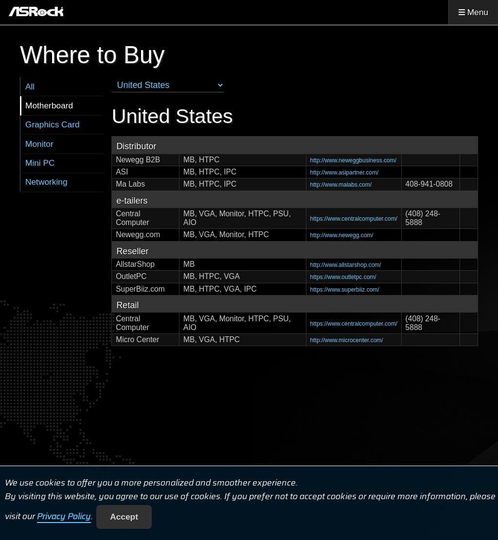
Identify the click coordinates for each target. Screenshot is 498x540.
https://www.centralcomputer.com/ (353, 218)
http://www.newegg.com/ (342, 235)
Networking (46, 182)
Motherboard (49, 105)
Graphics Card (52, 124)
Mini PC (40, 163)
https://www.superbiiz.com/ (344, 289)
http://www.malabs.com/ (341, 184)
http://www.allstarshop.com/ (345, 264)
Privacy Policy (64, 516)
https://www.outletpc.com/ (343, 277)
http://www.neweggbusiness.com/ (353, 160)
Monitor (39, 144)
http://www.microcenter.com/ (346, 340)
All (30, 86)
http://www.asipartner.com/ (344, 172)
